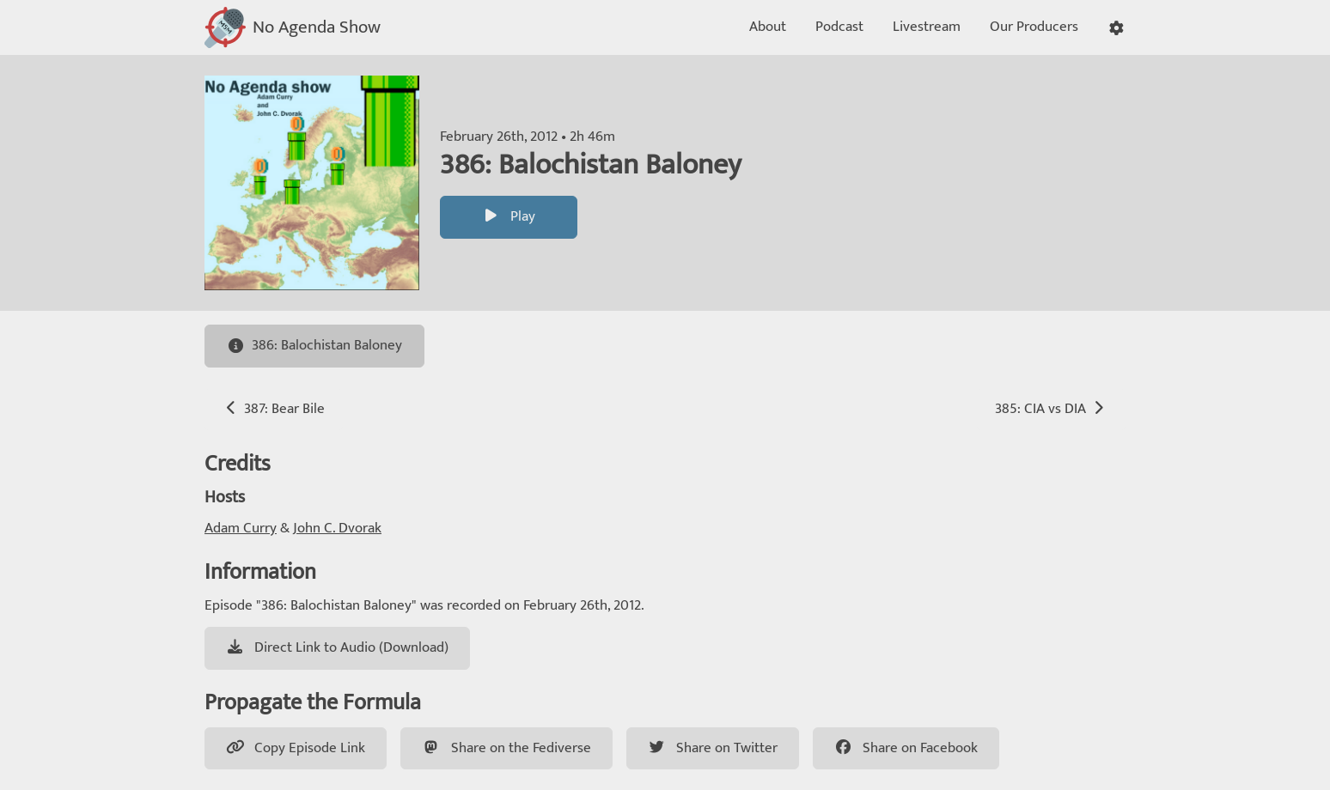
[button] (1116, 28)
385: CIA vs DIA (1051, 409)
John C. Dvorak (337, 528)
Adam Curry (240, 528)
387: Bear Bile (274, 409)
